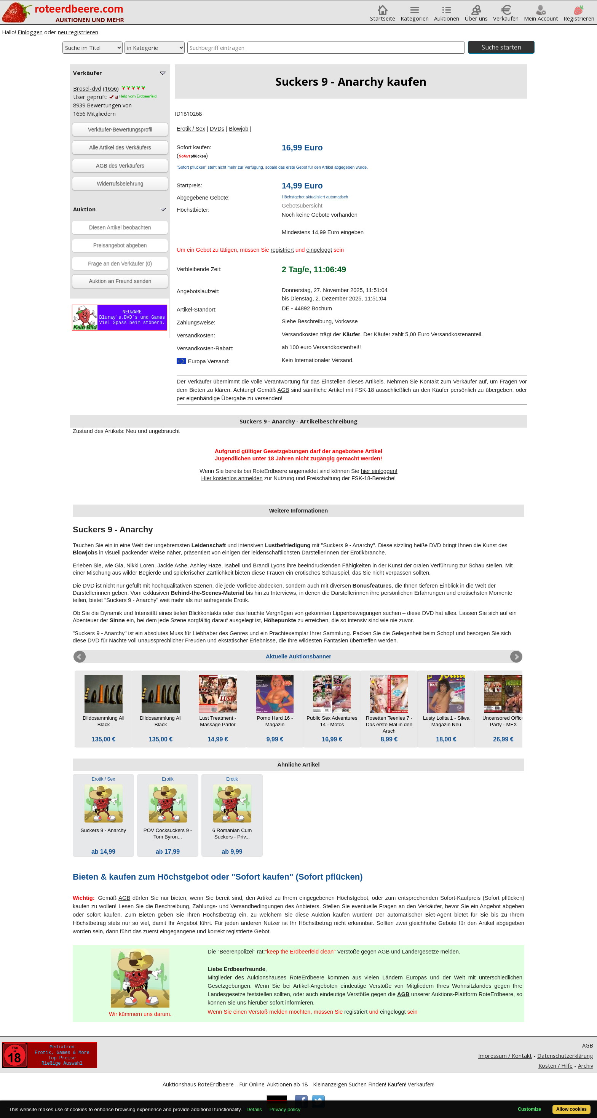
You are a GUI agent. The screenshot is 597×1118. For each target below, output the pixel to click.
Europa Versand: (203, 361)
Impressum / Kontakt (505, 1055)
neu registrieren (78, 32)
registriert (282, 250)
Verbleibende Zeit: (199, 269)
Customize (529, 1109)
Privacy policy (285, 1109)
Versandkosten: (196, 335)
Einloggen (30, 32)
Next (516, 657)
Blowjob (238, 129)
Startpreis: (189, 185)
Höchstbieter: (193, 210)
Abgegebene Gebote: (203, 198)
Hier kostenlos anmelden (232, 478)
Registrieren (578, 15)
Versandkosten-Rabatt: (205, 348)
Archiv (585, 1065)
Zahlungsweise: (196, 322)
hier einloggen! (379, 471)
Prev (79, 657)
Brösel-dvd (87, 88)
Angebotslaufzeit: (198, 291)
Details (254, 1109)
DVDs (217, 129)
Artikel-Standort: (197, 310)
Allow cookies (571, 1109)
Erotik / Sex (191, 129)
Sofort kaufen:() (194, 151)
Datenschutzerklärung (565, 1055)
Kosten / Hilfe (555, 1065)
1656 (111, 88)
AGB (283, 390)
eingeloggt (319, 250)
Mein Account (541, 15)
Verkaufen (506, 15)
